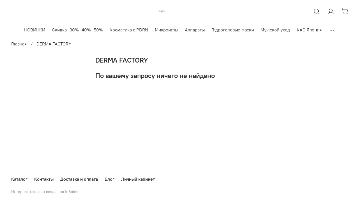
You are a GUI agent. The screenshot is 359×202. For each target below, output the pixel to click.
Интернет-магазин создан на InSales (44, 191)
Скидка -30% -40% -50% (77, 30)
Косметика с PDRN (129, 30)
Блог (109, 179)
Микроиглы (166, 30)
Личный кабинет (138, 179)
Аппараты (195, 30)
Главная (19, 44)
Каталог (19, 179)
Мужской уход (275, 30)
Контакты (44, 179)
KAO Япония (309, 30)
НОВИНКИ (34, 30)
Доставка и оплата (79, 179)
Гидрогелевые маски (232, 30)
